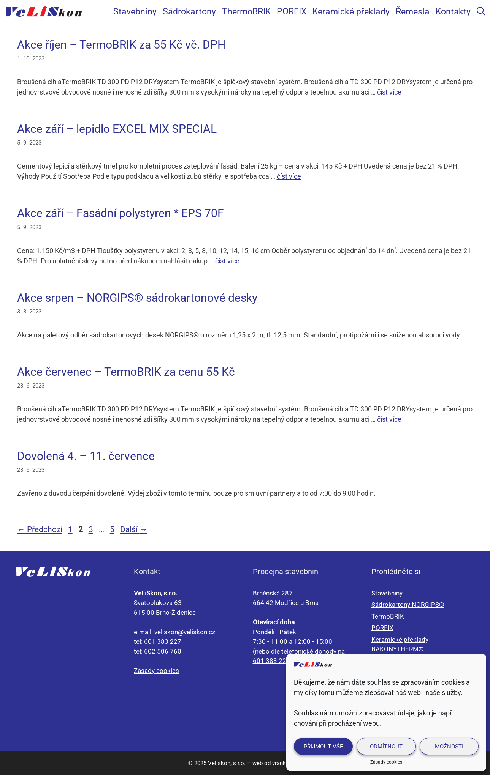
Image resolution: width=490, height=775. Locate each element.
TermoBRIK (387, 616)
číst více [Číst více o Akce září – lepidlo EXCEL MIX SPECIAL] (289, 176)
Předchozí (39, 529)
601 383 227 (162, 641)
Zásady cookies (386, 762)
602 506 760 (162, 651)
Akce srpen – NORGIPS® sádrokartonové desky (137, 297)
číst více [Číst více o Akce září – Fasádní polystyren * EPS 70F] (227, 261)
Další (133, 529)
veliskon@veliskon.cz (184, 632)
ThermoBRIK (246, 11)
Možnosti (449, 746)
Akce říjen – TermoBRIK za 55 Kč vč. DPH (121, 44)
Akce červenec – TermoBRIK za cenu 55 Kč (126, 371)
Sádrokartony (189, 11)
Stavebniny (135, 11)
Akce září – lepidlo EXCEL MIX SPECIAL (117, 128)
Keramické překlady (351, 11)
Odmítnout (386, 746)
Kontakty (453, 11)
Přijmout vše (323, 746)
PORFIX (291, 11)
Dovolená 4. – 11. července (86, 456)
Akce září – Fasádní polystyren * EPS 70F (120, 213)
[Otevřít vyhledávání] (481, 11)
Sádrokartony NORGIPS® (407, 604)
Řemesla (413, 11)
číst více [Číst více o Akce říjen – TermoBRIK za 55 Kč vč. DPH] (389, 92)
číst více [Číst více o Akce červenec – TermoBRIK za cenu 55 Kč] (389, 419)
